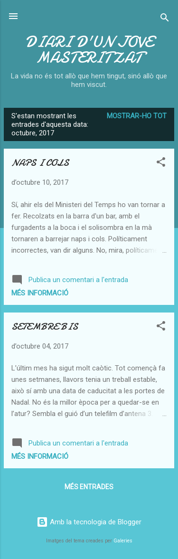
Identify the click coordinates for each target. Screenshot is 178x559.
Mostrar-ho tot (137, 116)
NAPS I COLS (40, 162)
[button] (161, 163)
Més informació (39, 293)
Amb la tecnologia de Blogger (89, 522)
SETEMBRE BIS (44, 326)
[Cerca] (164, 19)
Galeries (122, 541)
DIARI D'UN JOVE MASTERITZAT (89, 49)
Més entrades (89, 487)
